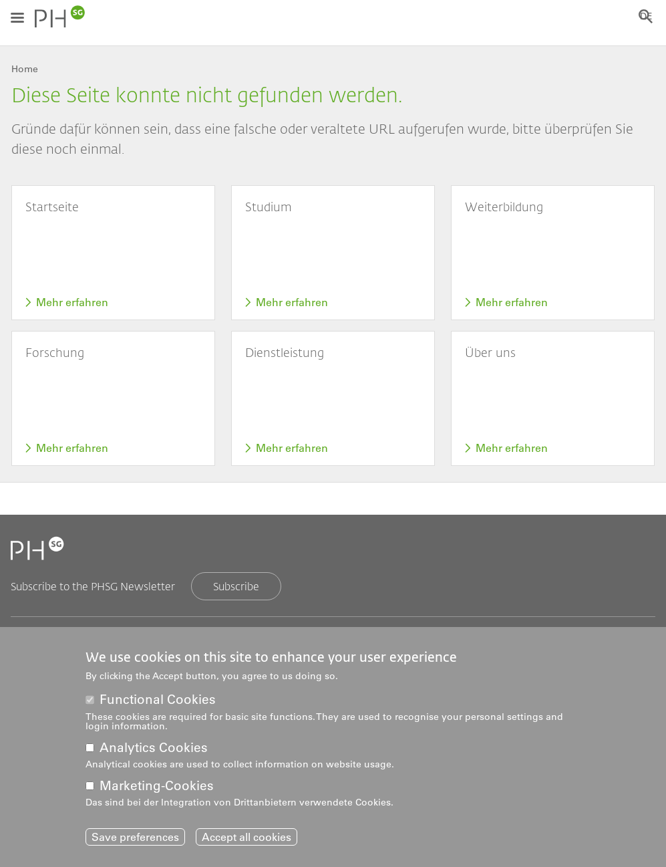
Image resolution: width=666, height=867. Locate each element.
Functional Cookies (158, 702)
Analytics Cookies (154, 749)
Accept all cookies (246, 839)
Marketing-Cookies (157, 788)
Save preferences (135, 839)
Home (24, 69)
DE (649, 16)
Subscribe (236, 586)
